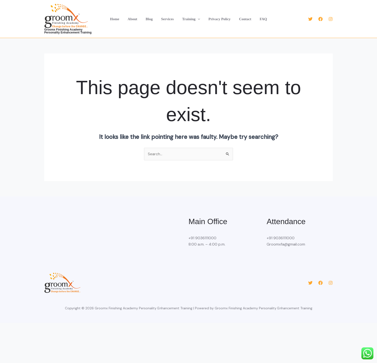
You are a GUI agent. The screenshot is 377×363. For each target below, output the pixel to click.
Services (168, 19)
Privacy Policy (218, 19)
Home (118, 19)
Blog (150, 19)
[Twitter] (310, 19)
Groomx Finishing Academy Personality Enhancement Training (71, 31)
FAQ (259, 19)
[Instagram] (330, 19)
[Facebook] (320, 19)
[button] (197, 19)
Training (191, 19)
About (135, 19)
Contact (242, 19)
